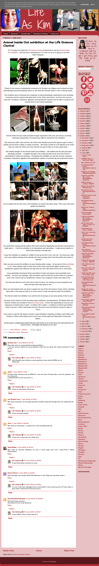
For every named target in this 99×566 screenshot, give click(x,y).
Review (80, 430)
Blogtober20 (82, 366)
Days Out (12, 332)
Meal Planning (83, 413)
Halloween (81, 400)
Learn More (85, 4)
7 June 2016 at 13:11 (19, 372)
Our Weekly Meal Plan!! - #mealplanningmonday (88, 167)
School (80, 432)
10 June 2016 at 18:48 (32, 435)
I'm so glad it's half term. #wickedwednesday (88, 316)
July (83, 150)
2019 (82, 128)
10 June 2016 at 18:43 (32, 357)
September (86, 145)
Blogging (81, 357)
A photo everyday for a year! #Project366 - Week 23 (87, 256)
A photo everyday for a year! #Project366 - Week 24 (87, 219)
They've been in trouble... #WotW (87, 183)
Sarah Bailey (12, 447)
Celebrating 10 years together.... (87, 229)
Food (18, 332)
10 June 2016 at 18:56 (32, 484)
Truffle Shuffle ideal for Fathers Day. (88, 273)
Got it (93, 4)
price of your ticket (37, 303)
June (83, 152)
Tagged (80, 448)
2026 (82, 111)
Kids (79, 409)
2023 (82, 118)
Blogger (53, 561)
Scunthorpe (82, 437)
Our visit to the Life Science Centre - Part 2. (88, 269)
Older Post (69, 551)
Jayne (10, 372)
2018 (82, 131)
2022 (82, 121)
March (84, 326)
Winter (80, 465)
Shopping (81, 439)
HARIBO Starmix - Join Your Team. (87, 159)
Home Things (82, 404)
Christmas (81, 376)
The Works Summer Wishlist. (88, 304)
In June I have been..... (86, 155)
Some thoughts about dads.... (86, 213)
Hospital (81, 407)
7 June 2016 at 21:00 (25, 447)
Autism (80, 348)
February (85, 328)
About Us (14, 34)
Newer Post (8, 551)
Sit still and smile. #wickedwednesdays (88, 191)
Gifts (80, 398)
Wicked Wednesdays (85, 463)
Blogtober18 (82, 363)
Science (81, 435)
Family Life (82, 389)
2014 (82, 336)
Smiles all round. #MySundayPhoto (88, 289)
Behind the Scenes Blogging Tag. (87, 186)
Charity (80, 372)
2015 (82, 334)
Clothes (81, 378)
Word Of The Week (84, 467)
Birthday (81, 355)
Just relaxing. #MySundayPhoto (88, 250)
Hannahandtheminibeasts (16, 498)
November (85, 140)
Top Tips (81, 454)
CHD (80, 374)
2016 (82, 135)
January (85, 331)
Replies (11, 354)
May (83, 321)
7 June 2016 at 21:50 (26, 473)
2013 (82, 339)
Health (80, 402)
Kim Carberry (16, 357)
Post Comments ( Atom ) (21, 554)
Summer (81, 445)
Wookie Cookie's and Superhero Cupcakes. (88, 196)
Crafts (80, 383)
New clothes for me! (88, 162)
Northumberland (83, 422)
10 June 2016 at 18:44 (32, 387)
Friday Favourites (84, 394)
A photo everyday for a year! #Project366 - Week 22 (87, 295)
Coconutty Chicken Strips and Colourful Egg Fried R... (88, 309)
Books (80, 370)
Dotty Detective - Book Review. (87, 239)
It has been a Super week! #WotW (88, 300)
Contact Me (25, 34)
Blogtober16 (82, 359)
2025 (82, 113)
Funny (80, 396)
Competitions (83, 381)
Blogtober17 (82, 361)
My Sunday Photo (84, 417)
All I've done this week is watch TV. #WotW (88, 224)
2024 (82, 116)
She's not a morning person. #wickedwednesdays (88, 234)
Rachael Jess (12, 342)
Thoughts (81, 452)
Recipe (80, 428)
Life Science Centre (35, 50)
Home (6, 34)
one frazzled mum (14, 399)
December (85, 138)
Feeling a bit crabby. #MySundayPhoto (88, 172)
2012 (82, 341)
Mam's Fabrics (13, 473)
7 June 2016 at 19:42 (29, 399)
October (85, 143)
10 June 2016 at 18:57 (32, 512)
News (80, 419)
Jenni (9, 423)
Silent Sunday (83, 441)
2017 (82, 133)
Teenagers (81, 450)
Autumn (81, 350)
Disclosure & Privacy (40, 34)
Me (79, 411)
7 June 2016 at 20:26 (20, 423)
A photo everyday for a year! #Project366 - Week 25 (87, 178)
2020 (83, 126)
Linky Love (55, 34)
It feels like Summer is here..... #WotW (88, 260)
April (83, 324)
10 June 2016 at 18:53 (32, 460)
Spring (80, 443)
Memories (24, 332)
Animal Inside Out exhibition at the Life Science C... (87, 278)
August (84, 148)
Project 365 (82, 426)
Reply (9, 351)
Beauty (80, 353)
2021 (82, 123)
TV (79, 458)
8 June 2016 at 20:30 (34, 498)
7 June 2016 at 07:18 (25, 342)
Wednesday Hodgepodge (87, 461)
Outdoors (81, 424)
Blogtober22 (82, 368)
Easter (80, 387)
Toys (80, 456)
